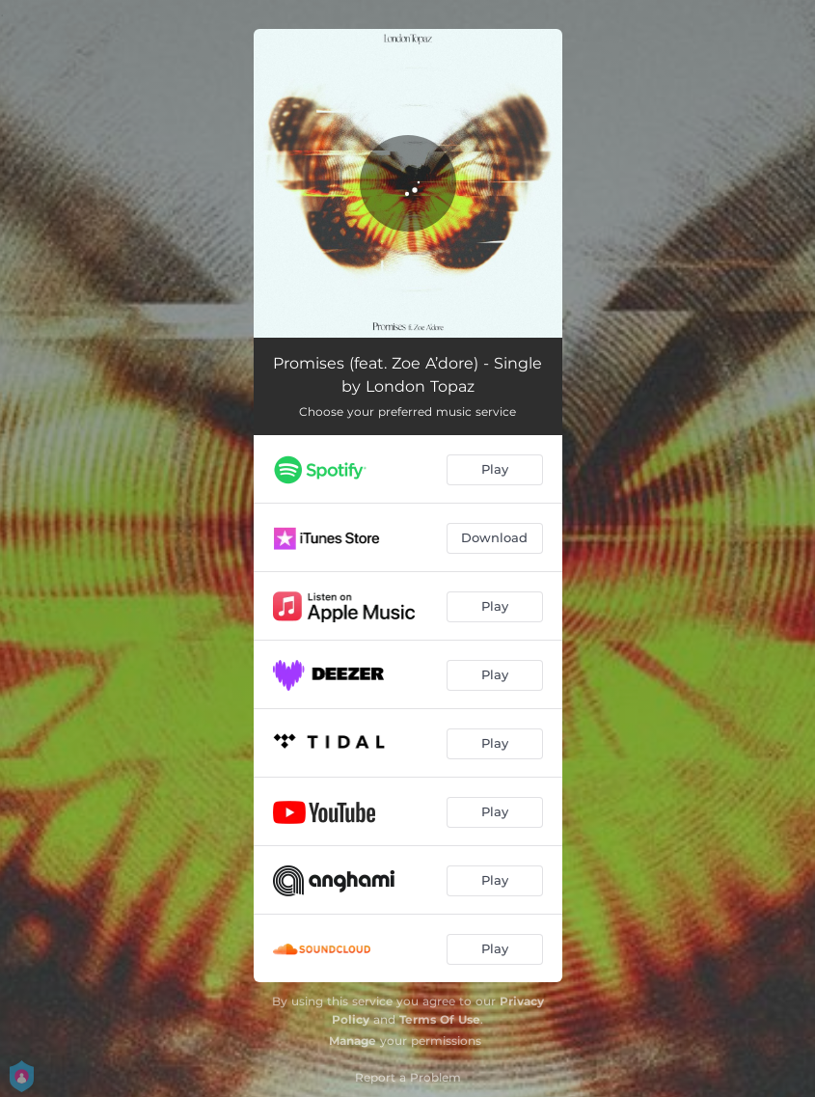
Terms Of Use (439, 1019)
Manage (352, 1040)
